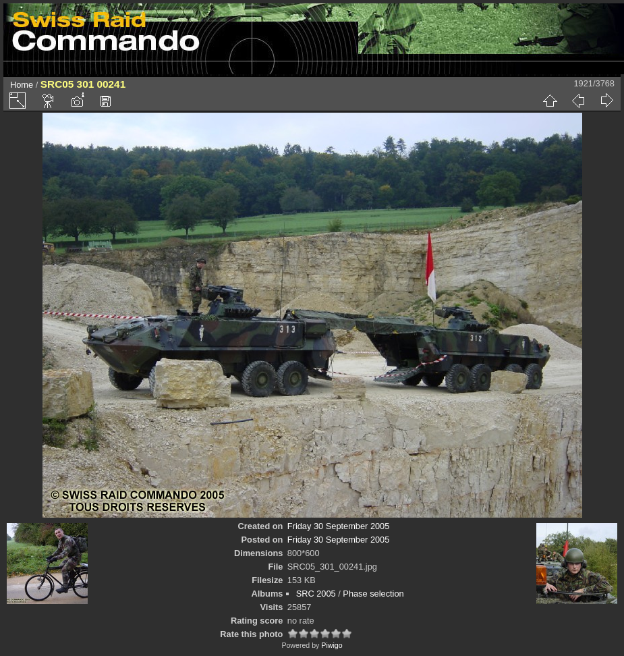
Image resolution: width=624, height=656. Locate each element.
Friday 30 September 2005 (338, 526)
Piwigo (331, 645)
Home (21, 85)
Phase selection (373, 594)
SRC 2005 (316, 594)
